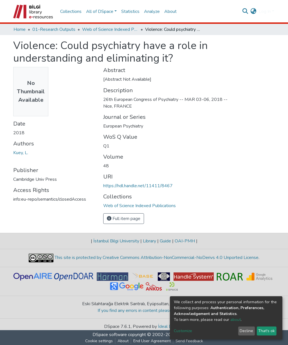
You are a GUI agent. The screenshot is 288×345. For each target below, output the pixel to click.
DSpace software (110, 335)
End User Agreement (152, 341)
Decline (246, 331)
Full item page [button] (123, 219)
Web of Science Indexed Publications (110, 29)
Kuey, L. (20, 153)
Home (20, 29)
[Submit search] (245, 11)
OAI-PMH (185, 241)
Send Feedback (189, 341)
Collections (71, 11)
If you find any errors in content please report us (144, 310)
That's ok (266, 331)
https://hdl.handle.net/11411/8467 (138, 186)
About (170, 11)
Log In (265, 11)
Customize (183, 331)
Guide (165, 241)
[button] (253, 11)
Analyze (152, 11)
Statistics (130, 11)
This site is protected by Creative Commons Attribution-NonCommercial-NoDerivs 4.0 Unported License (155, 257)
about (235, 319)
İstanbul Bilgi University (116, 241)
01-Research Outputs (53, 29)
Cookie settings (99, 341)
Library (149, 241)
